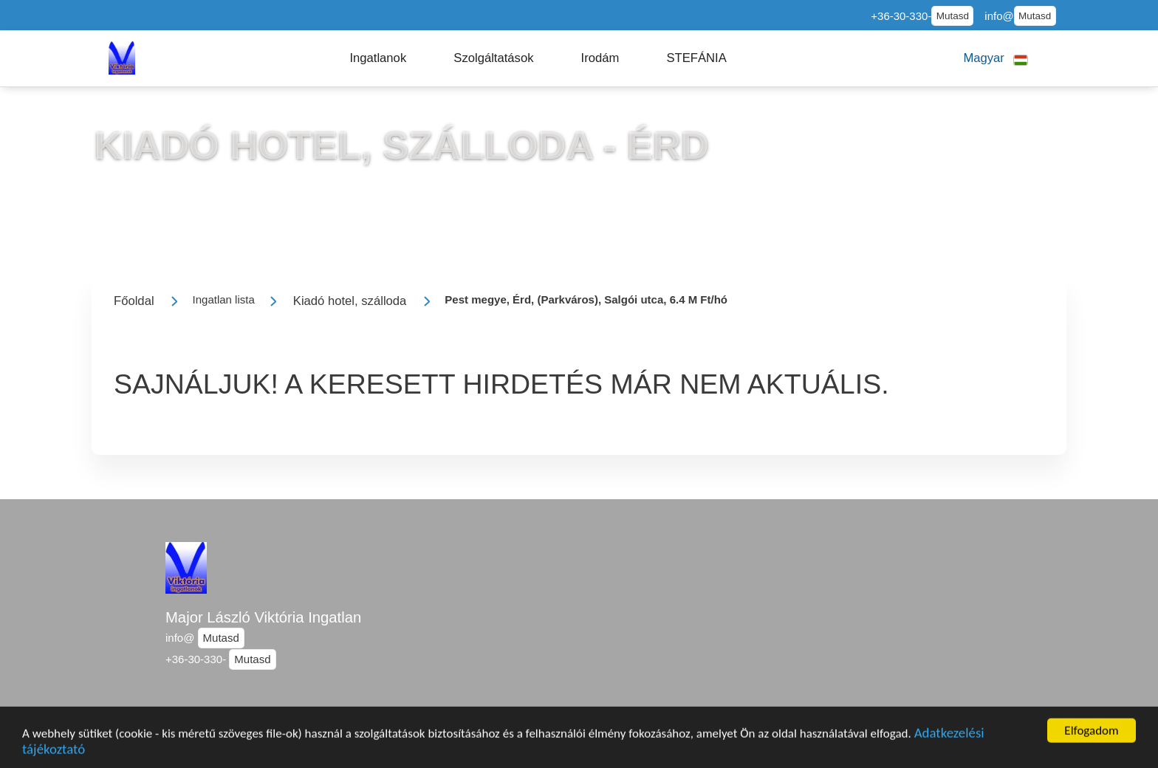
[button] (378, 58)
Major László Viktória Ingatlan (263, 617)
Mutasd (952, 15)
